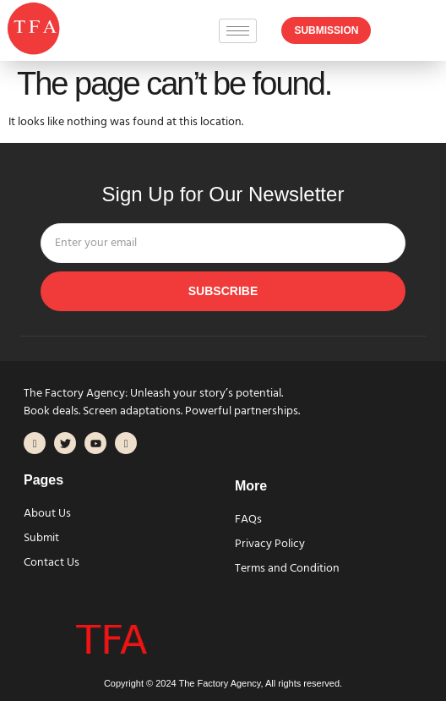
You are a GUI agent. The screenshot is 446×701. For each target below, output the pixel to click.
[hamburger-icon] (238, 31)
